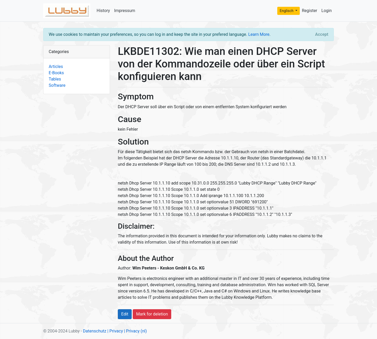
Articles (56, 66)
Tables (55, 79)
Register (309, 10)
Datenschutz (94, 331)
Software (57, 85)
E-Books (56, 72)
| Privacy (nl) (135, 331)
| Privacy (115, 331)
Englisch (287, 11)
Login (326, 10)
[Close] (322, 34)
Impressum (124, 10)
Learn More (258, 34)
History (103, 10)
